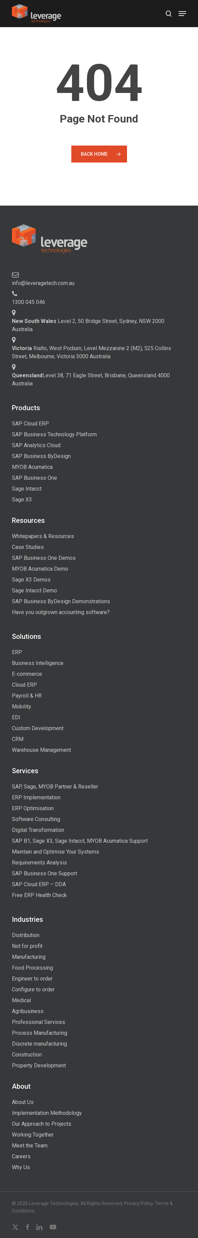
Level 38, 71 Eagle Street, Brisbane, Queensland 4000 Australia (91, 379)
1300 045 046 (28, 302)
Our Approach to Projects (41, 1124)
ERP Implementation (36, 797)
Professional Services (38, 1022)
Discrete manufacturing (39, 1044)
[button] (182, 13)
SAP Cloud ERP (30, 423)
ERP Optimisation (33, 808)
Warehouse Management (41, 750)
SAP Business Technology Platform (54, 434)
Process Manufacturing (39, 1033)
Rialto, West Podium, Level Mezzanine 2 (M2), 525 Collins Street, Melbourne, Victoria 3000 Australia (91, 352)
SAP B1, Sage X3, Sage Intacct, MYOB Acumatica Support (80, 841)
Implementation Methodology (47, 1113)
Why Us (21, 1167)
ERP (17, 652)
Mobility (21, 706)
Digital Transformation (38, 830)
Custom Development (38, 728)
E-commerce (27, 674)
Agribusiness (27, 1011)
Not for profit (27, 946)
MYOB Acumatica (32, 467)
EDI (16, 717)
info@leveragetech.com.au (43, 283)
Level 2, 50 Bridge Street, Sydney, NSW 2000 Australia (88, 325)
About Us (23, 1102)
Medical (21, 1000)
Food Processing (32, 968)
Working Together (33, 1134)
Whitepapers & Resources (43, 536)
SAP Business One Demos (44, 558)
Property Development (39, 1065)
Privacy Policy (138, 1203)
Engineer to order (32, 978)
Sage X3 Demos (31, 579)
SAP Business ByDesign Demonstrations (61, 601)
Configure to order (33, 989)
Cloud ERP (24, 685)
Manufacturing (29, 957)
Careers (21, 1156)
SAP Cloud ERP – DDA (39, 884)
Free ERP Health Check (39, 895)
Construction (27, 1054)
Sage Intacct (26, 488)
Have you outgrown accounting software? (61, 612)
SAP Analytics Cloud (36, 445)
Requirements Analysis (39, 862)
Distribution (25, 935)
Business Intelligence (38, 663)
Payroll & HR (27, 695)
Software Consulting (36, 819)
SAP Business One (34, 478)
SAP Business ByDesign (41, 456)
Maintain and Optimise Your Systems (55, 852)
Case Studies (28, 547)
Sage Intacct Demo (34, 590)
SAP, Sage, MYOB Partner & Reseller (55, 786)
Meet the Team (30, 1145)
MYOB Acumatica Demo (40, 569)
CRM (17, 739)
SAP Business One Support (44, 873)
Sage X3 (22, 499)
